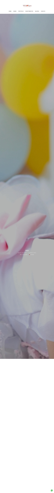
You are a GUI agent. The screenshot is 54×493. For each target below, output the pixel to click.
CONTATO (43, 11)
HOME (10, 11)
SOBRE (14, 11)
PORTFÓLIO (21, 11)
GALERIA (37, 11)
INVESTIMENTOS (29, 11)
